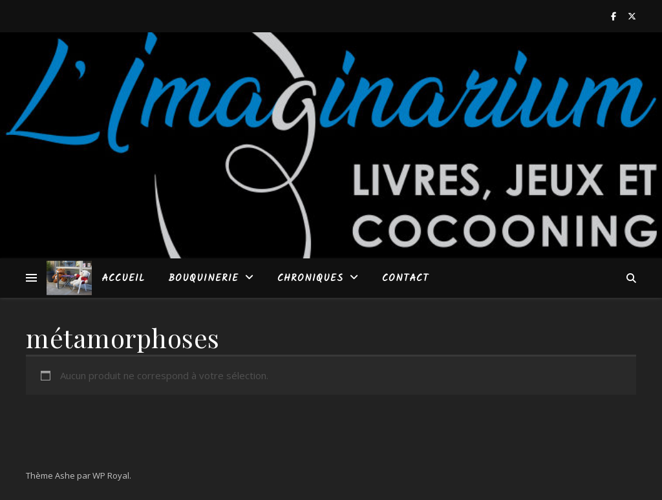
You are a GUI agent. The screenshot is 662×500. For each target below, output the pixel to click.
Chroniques (310, 278)
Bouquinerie (203, 278)
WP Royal (110, 475)
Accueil (123, 278)
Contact (405, 278)
